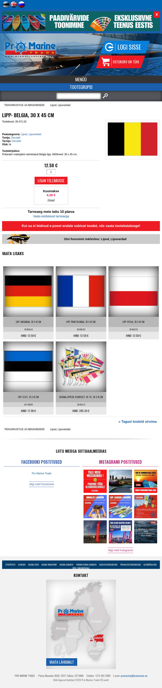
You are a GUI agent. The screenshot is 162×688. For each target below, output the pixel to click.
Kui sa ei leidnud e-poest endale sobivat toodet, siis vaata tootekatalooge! (81, 226)
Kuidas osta (33, 564)
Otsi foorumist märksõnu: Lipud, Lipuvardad (95, 239)
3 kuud (50, 200)
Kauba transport (49, 564)
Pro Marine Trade (41, 473)
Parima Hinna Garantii (86, 564)
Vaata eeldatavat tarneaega (51, 216)
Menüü (81, 79)
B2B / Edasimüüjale (81, 568)
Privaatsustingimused (130, 564)
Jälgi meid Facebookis (41, 484)
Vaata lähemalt (61, 662)
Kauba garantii (66, 564)
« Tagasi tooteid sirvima (138, 421)
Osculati (15, 137)
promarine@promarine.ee (134, 675)
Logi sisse (129, 47)
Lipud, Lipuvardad (60, 105)
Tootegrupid (81, 87)
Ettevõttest (10, 564)
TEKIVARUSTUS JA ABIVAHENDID (24, 105)
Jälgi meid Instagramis (120, 550)
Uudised (21, 564)
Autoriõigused (150, 564)
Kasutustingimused (108, 564)
